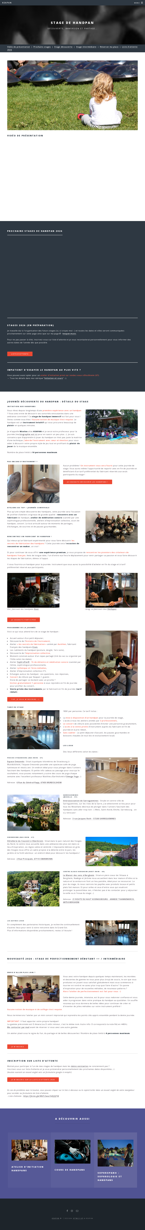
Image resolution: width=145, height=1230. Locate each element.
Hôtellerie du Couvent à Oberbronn (25, 841)
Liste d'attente (19, 354)
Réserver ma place (109, 47)
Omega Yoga (72, 776)
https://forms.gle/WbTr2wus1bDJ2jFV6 (41, 1096)
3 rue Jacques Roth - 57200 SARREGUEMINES (94, 818)
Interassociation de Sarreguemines (81, 800)
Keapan (55, 1218)
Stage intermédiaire (86, 47)
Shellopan (111, 609)
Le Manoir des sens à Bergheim (78, 875)
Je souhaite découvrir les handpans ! (87, 482)
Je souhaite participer (23, 620)
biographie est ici (28, 434)
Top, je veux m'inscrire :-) (25, 699)
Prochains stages (42, 47)
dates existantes (79, 1066)
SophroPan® (23, 662)
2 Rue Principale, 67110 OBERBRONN (35, 859)
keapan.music (69, 333)
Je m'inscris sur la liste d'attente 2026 (33, 1080)
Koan (36, 609)
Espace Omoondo (15, 761)
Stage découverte (63, 47)
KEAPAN (7, 2)
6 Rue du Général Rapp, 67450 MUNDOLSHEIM (39, 782)
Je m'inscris (17, 1047)
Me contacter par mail (18, 1027)
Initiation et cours (53, 378)
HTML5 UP (78, 1218)
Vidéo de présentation (18, 47)
